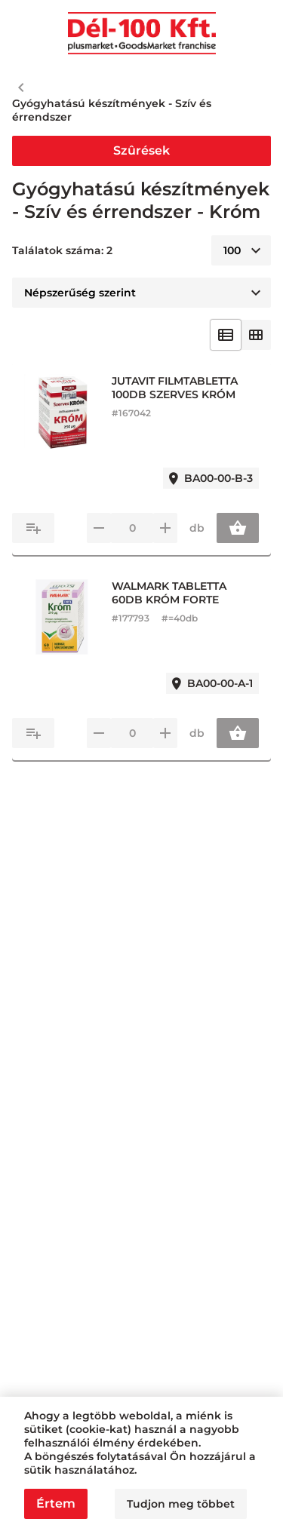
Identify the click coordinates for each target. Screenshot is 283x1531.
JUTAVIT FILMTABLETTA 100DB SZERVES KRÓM (175, 387)
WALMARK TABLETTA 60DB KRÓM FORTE (169, 592)
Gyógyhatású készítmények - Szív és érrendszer (111, 110)
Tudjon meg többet (181, 1504)
